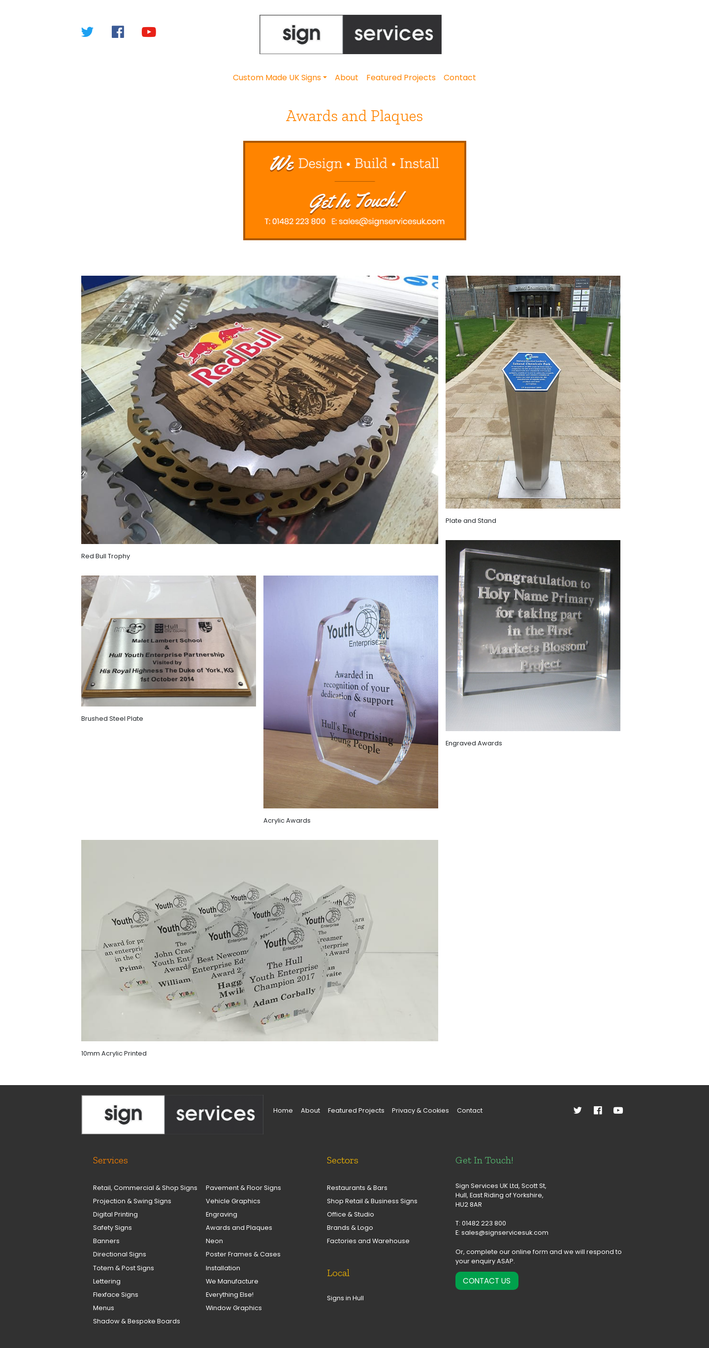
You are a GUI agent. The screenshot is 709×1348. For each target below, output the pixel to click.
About (346, 77)
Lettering (107, 1281)
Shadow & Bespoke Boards (136, 1321)
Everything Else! (230, 1294)
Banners (106, 1241)
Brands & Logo (350, 1227)
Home (283, 1110)
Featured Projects (401, 77)
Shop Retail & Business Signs (372, 1201)
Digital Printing (115, 1214)
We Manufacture (232, 1281)
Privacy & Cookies (420, 1110)
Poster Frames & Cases (243, 1254)
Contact (460, 77)
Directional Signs (119, 1254)
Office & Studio (350, 1214)
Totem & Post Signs (123, 1268)
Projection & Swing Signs (132, 1201)
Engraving (221, 1214)
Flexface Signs (115, 1294)
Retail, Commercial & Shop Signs (140, 1188)
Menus (103, 1308)
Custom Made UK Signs (277, 77)
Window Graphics (234, 1308)
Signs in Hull (345, 1298)
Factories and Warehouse (368, 1241)
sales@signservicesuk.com (504, 1232)
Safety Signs (112, 1227)
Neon (214, 1241)
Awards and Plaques (239, 1227)
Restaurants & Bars (357, 1188)
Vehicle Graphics (233, 1201)
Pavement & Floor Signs (243, 1188)
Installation (223, 1268)
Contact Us (487, 1281)
